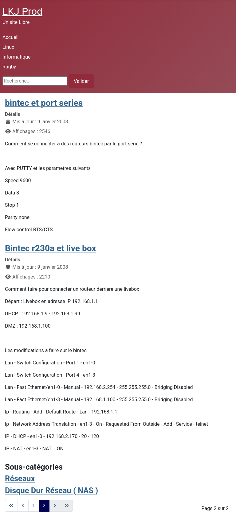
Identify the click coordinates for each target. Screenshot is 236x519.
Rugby (9, 67)
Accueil (10, 37)
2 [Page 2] (44, 506)
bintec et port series (44, 103)
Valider (81, 81)
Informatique (16, 57)
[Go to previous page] (23, 506)
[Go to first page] (11, 506)
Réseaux (20, 478)
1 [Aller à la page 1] (33, 506)
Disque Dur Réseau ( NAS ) (51, 490)
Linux (8, 47)
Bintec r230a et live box (50, 248)
